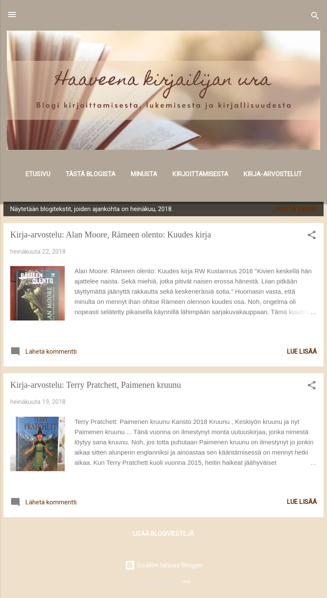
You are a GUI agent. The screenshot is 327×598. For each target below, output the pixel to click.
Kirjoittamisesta (200, 174)
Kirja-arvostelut (273, 174)
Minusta (144, 174)
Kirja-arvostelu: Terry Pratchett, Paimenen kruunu (95, 384)
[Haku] (315, 17)
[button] (312, 236)
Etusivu (38, 174)
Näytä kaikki (296, 209)
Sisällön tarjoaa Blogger (164, 565)
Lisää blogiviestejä (163, 533)
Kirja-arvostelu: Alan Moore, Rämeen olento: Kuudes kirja (110, 234)
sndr (186, 581)
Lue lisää (302, 351)
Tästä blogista (90, 174)
